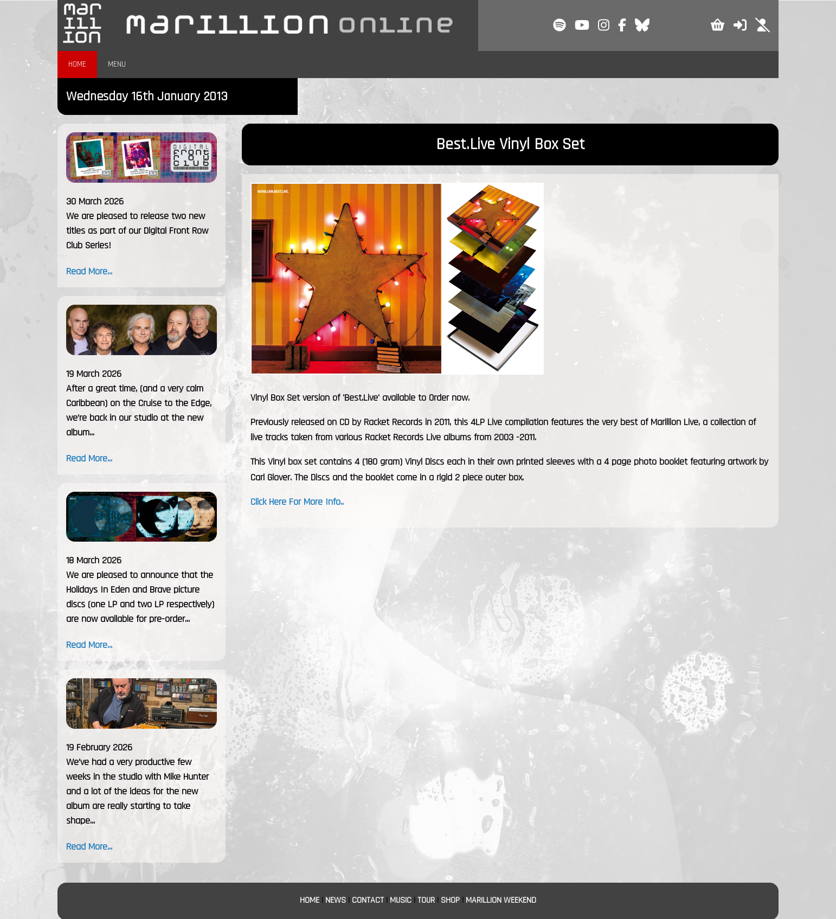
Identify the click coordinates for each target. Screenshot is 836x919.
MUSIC (400, 900)
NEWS (335, 900)
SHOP (450, 900)
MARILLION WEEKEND (501, 900)
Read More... (89, 271)
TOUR (426, 900)
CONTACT (368, 900)
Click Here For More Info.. (297, 502)
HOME (77, 64)
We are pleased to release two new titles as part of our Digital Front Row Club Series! (137, 231)
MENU (117, 64)
